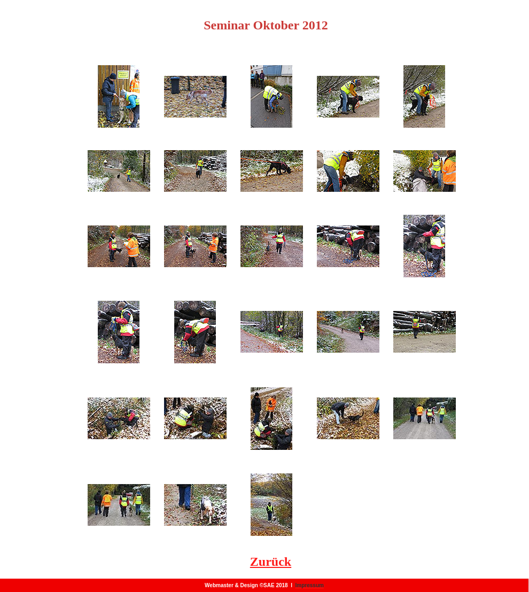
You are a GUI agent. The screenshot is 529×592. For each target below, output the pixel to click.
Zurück (270, 561)
